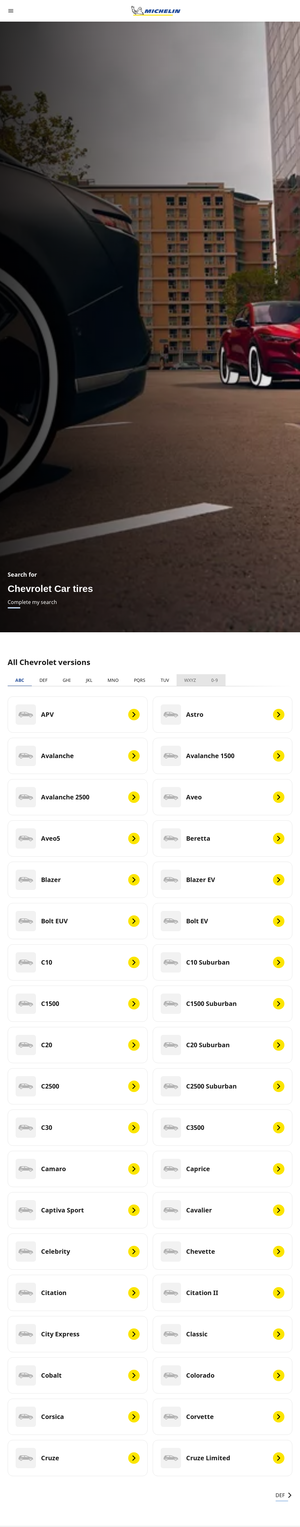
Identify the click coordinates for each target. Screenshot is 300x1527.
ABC (19, 680)
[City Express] (78, 1334)
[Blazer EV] (223, 880)
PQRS (139, 680)
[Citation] (78, 1293)
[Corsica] (78, 1417)
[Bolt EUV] (78, 921)
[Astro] (223, 714)
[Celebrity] (78, 1251)
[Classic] (223, 1334)
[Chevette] (223, 1251)
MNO (113, 680)
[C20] (78, 1045)
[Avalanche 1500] (223, 756)
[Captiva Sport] (78, 1210)
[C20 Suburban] (223, 1045)
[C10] (78, 962)
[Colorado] (223, 1375)
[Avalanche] (78, 756)
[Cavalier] (223, 1210)
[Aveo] (223, 797)
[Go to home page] (155, 11)
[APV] (78, 714)
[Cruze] (78, 1458)
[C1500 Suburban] (223, 1004)
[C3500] (223, 1128)
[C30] (78, 1128)
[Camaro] (78, 1169)
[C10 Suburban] (223, 962)
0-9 (214, 680)
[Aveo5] (78, 838)
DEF (43, 680)
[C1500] (78, 1004)
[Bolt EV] (223, 921)
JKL (89, 680)
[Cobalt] (78, 1375)
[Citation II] (223, 1293)
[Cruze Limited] (223, 1458)
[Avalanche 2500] (78, 797)
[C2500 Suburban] (223, 1086)
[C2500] (78, 1086)
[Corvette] (223, 1417)
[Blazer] (78, 880)
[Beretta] (223, 838)
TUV (165, 680)
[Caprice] (223, 1169)
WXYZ (190, 680)
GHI (67, 680)
